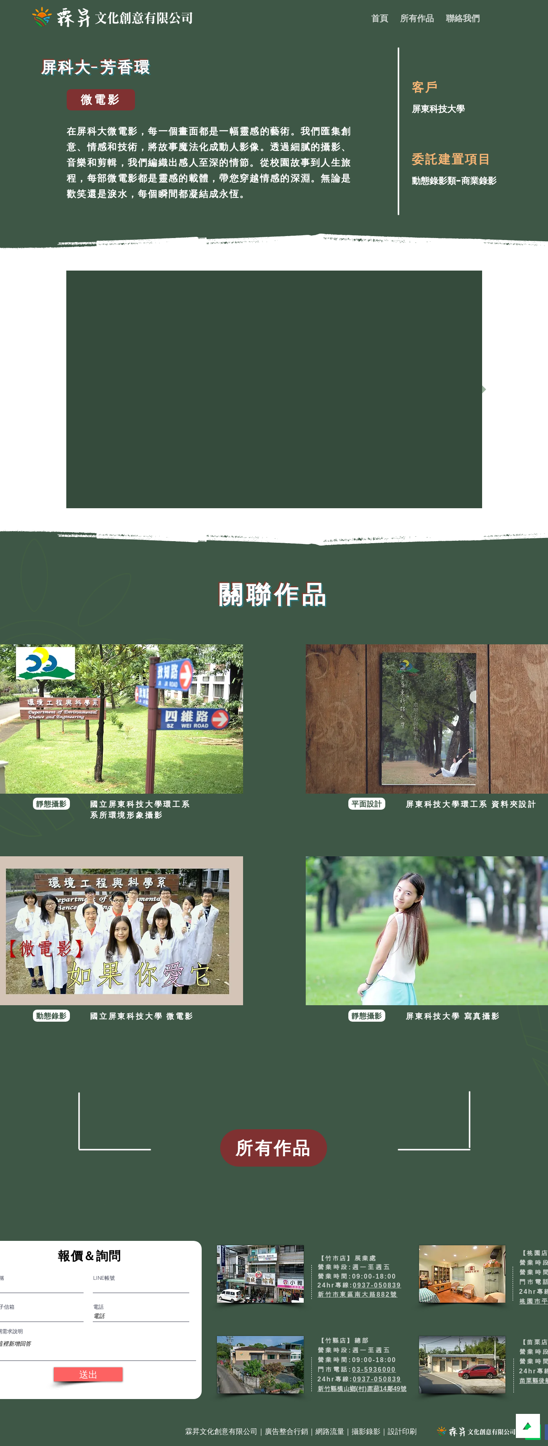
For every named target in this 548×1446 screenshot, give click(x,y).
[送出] (88, 1374)
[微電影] (101, 99)
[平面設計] (366, 804)
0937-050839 (377, 1285)
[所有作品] (273, 1148)
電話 (98, 1307)
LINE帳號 (104, 1278)
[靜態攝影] (51, 804)
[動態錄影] (51, 1016)
